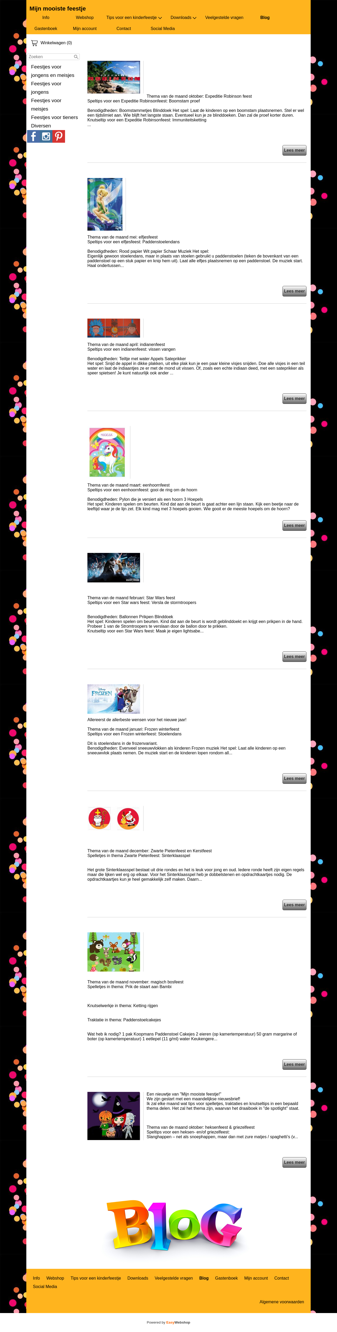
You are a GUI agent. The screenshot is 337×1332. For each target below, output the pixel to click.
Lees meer (294, 150)
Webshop (84, 17)
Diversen (41, 125)
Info (45, 17)
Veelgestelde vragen (224, 17)
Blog (265, 17)
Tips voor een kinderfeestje (134, 17)
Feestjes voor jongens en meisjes (52, 71)
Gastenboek (45, 28)
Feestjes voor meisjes (46, 105)
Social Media (163, 28)
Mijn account (85, 28)
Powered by (168, 1322)
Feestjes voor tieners (54, 117)
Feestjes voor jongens (46, 88)
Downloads (184, 17)
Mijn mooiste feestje (57, 8)
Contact (123, 28)
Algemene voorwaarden (282, 1302)
